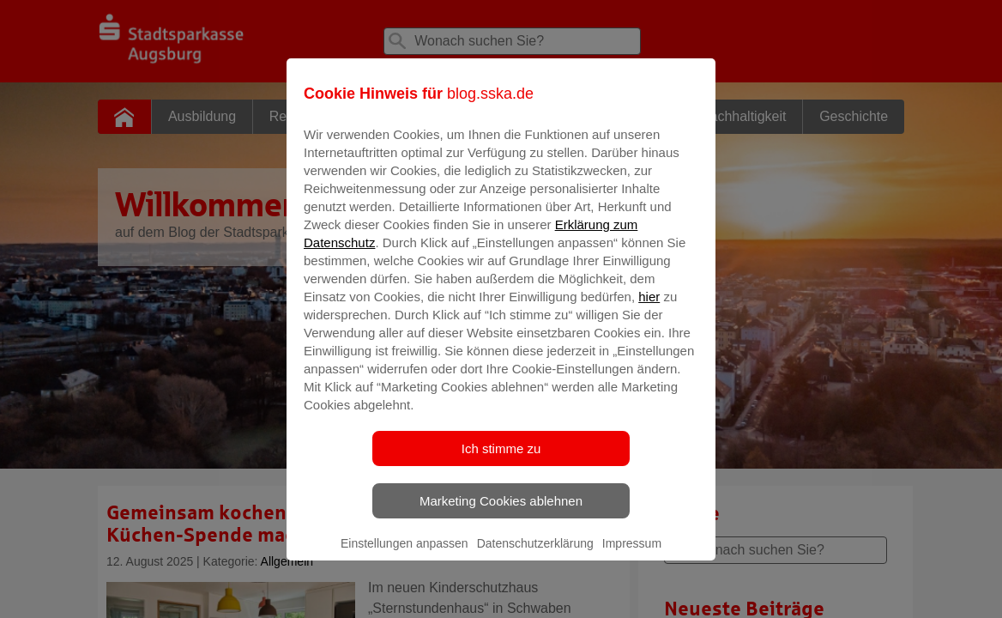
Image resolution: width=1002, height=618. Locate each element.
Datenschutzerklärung (535, 555)
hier (649, 308)
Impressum (631, 555)
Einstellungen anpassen (404, 555)
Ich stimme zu (501, 460)
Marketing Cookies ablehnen (501, 513)
